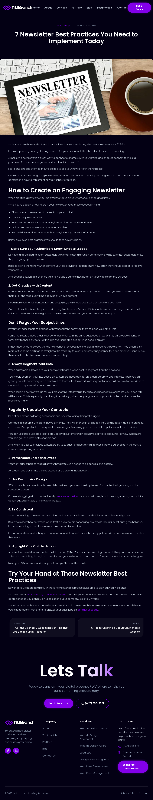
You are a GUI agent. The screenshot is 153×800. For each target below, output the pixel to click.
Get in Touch (139, 7)
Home (36, 7)
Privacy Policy (128, 793)
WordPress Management (94, 773)
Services (62, 7)
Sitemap (143, 793)
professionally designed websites (46, 594)
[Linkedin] (16, 751)
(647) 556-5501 (92, 703)
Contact (122, 7)
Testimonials (105, 7)
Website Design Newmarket (89, 737)
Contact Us (49, 755)
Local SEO (85, 752)
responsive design (67, 496)
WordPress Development (94, 766)
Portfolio (77, 7)
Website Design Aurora (93, 746)
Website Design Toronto (94, 728)
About (48, 7)
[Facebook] (8, 751)
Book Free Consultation (131, 766)
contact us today (88, 610)
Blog (89, 7)
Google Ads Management (95, 759)
